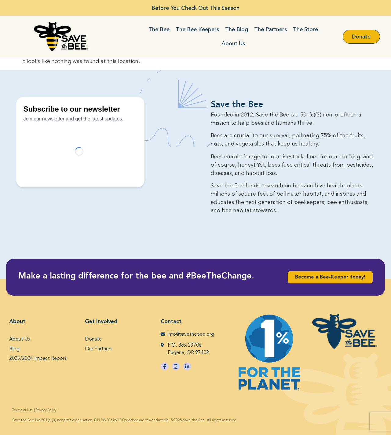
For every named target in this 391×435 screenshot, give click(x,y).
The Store (305, 29)
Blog (14, 349)
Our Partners (98, 349)
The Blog (236, 29)
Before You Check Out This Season (195, 8)
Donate (93, 339)
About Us (233, 43)
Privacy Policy (46, 410)
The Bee (159, 29)
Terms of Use (22, 410)
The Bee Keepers (197, 29)
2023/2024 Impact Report (38, 358)
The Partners (270, 29)
